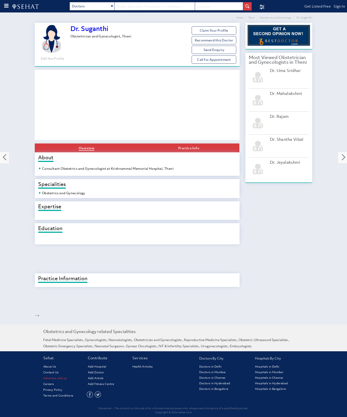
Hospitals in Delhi (267, 366)
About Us (49, 366)
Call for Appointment (214, 59)
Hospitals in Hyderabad (271, 383)
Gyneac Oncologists (141, 346)
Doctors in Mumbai (212, 372)
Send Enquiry (213, 49)
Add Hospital (97, 366)
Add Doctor (96, 372)
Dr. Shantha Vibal (287, 139)
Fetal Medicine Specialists (63, 339)
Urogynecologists (214, 346)
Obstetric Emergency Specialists (67, 346)
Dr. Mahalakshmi (286, 93)
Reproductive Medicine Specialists (210, 339)
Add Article (95, 378)
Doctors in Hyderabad (214, 383)
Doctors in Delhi (210, 366)
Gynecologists (95, 339)
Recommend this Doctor (214, 40)
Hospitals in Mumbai (269, 372)
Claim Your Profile (214, 30)
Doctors (92, 6)
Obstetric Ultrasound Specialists (263, 339)
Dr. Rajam (279, 116)
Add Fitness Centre (101, 384)
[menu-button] (6, 5)
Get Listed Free (317, 6)
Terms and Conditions (58, 395)
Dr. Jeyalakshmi (285, 162)
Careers (48, 384)
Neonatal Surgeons (109, 346)
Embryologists (240, 346)
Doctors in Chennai (212, 378)
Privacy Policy (52, 390)
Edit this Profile (52, 58)
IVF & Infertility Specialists (178, 346)
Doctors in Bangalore (213, 389)
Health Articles (142, 366)
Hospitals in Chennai (269, 378)
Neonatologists (120, 339)
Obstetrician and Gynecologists (158, 339)
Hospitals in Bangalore (270, 389)
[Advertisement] (137, 107)
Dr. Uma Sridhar (285, 70)
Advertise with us (55, 378)
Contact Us (51, 372)
